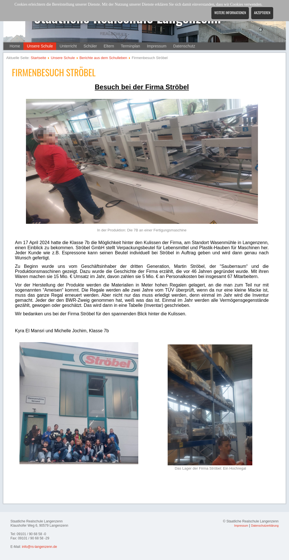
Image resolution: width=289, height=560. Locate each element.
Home (15, 46)
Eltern (109, 46)
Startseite (38, 58)
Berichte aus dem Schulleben (103, 58)
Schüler (90, 46)
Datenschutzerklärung (265, 525)
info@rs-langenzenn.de (39, 547)
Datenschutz (184, 46)
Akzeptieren (262, 12)
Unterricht (68, 46)
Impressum (156, 46)
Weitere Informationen (230, 12)
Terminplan (130, 46)
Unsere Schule (40, 46)
